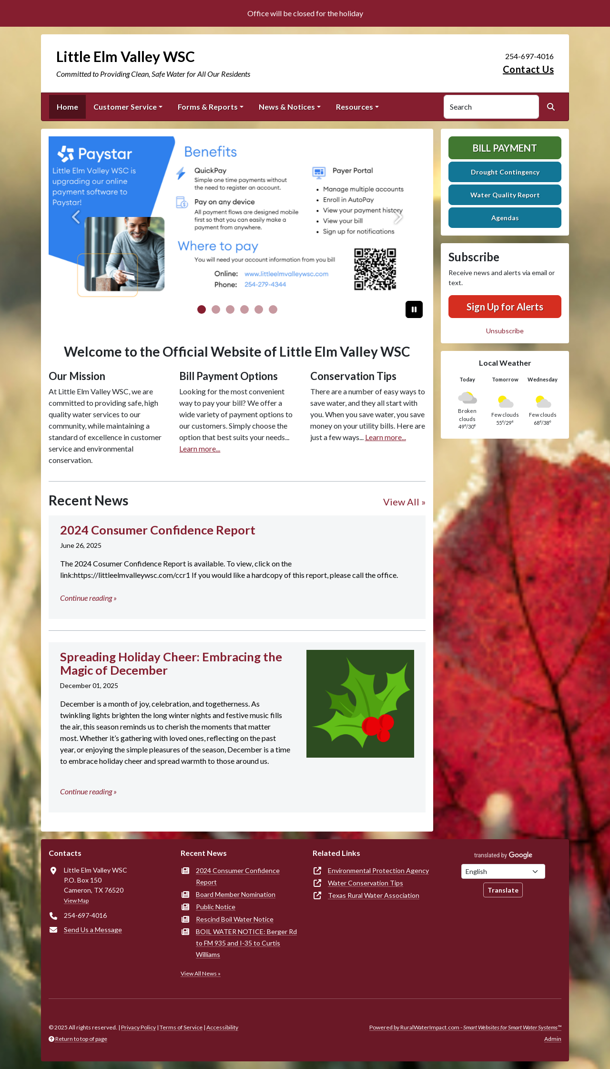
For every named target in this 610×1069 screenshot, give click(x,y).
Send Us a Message (93, 929)
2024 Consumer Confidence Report (238, 876)
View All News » (201, 973)
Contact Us (528, 69)
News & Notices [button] (287, 106)
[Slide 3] (244, 309)
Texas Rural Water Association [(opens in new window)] (373, 895)
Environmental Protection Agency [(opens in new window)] (378, 870)
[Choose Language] (503, 871)
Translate (503, 890)
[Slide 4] (259, 309)
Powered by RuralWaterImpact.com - (465, 1027)
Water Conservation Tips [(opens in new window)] (365, 883)
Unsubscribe (505, 331)
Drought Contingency (505, 172)
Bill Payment (505, 148)
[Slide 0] (201, 309)
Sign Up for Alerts (505, 306)
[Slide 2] (230, 309)
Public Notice (215, 907)
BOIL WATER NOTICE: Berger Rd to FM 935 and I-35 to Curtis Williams (246, 942)
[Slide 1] (216, 309)
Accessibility (222, 1027)
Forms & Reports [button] (208, 106)
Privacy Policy (138, 1027)
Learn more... (199, 448)
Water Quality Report (505, 195)
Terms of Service (181, 1027)
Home (67, 106)
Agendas (505, 218)
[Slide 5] (273, 309)
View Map (76, 900)
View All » (404, 501)
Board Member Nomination (235, 894)
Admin (552, 1038)
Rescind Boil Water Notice (235, 919)
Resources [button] (354, 106)
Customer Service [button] (125, 106)
